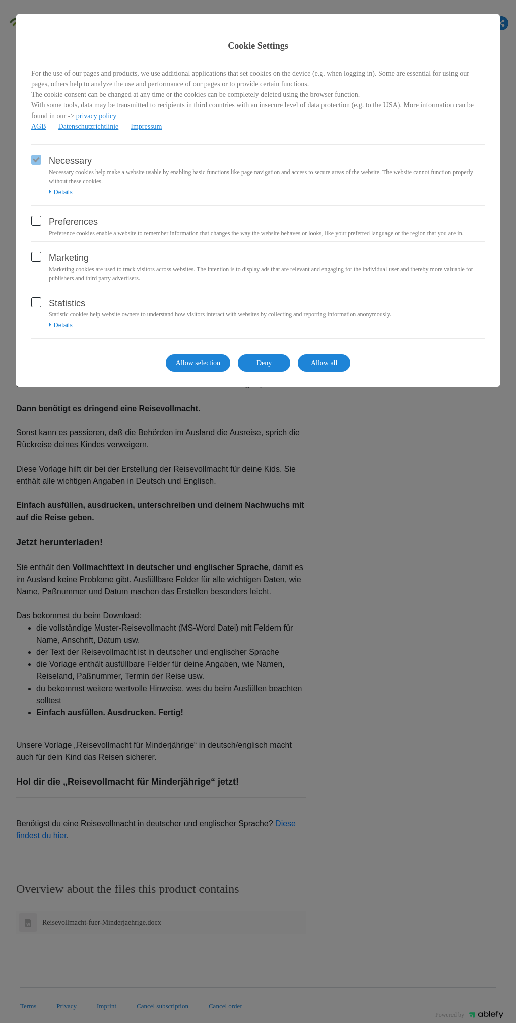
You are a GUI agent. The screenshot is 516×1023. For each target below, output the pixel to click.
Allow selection (198, 363)
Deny (264, 363)
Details (61, 192)
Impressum (146, 126)
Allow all (324, 363)
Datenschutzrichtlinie (88, 126)
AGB (38, 126)
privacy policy (96, 116)
